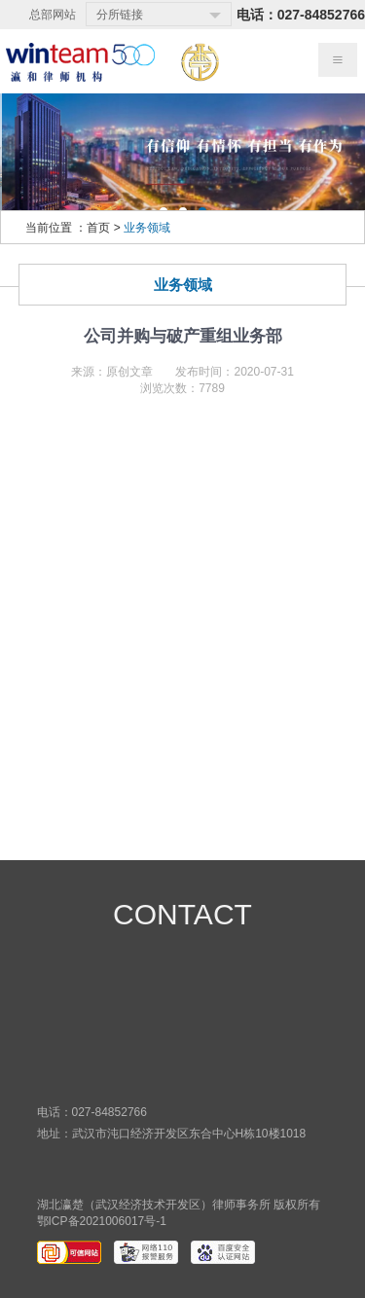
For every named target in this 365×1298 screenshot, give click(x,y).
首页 (98, 227)
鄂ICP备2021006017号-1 (101, 1221)
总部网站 (52, 14)
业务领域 (147, 227)
